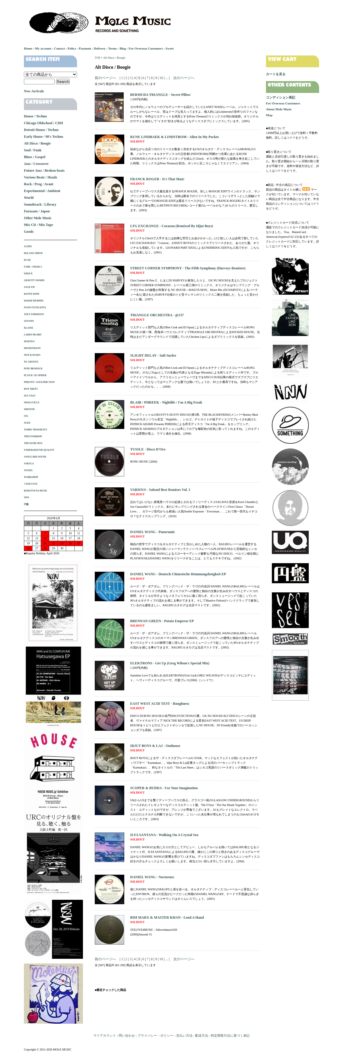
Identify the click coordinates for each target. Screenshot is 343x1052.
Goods (29, 232)
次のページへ (184, 78)
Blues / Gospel (34, 157)
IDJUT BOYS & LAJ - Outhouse (155, 746)
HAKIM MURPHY (34, 300)
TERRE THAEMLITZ (35, 429)
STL (26, 416)
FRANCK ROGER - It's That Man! (157, 179)
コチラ (291, 137)
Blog (123, 48)
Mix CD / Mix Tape (38, 225)
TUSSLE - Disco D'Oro (147, 449)
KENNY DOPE (32, 294)
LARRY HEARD (32, 334)
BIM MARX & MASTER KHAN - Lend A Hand (167, 917)
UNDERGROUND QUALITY (39, 450)
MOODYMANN (32, 348)
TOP (97, 57)
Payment (85, 48)
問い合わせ (127, 1035)
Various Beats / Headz (40, 177)
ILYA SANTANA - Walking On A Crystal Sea (164, 835)
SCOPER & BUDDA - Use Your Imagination (164, 788)
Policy (72, 48)
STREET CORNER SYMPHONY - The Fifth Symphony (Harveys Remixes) (187, 268)
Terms (112, 48)
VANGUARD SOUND (35, 456)
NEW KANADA (32, 355)
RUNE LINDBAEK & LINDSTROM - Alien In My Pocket (174, 137)
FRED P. (28, 273)
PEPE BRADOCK (33, 368)
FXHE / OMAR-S (33, 267)
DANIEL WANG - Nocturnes (152, 877)
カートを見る (275, 74)
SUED (27, 423)
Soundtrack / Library (40, 204)
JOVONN (29, 321)
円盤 (26, 504)
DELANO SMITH (33, 253)
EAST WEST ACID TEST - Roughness (159, 704)
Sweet (170, 48)
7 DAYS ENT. (31, 484)
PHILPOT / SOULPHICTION (39, 382)
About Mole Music (279, 109)
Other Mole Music (38, 218)
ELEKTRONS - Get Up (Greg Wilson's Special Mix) (169, 663)
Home (28, 48)
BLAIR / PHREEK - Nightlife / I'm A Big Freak (166, 402)
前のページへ (105, 78)
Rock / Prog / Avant (38, 184)
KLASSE (28, 328)
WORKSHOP (31, 477)
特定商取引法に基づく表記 (230, 1035)
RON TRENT (31, 389)
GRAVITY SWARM (34, 280)
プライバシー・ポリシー (155, 1035)
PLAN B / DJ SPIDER (35, 375)
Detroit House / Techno (41, 130)
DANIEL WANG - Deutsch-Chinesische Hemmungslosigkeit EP (178, 574)
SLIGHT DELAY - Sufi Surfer (153, 355)
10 (161, 78)
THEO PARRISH (33, 436)
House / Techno (35, 116)
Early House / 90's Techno (43, 137)
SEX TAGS (29, 395)
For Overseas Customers (146, 48)
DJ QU (27, 260)
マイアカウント (104, 1035)
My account (43, 48)
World (29, 198)
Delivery (100, 48)
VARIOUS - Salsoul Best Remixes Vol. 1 (160, 490)
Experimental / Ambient (42, 191)
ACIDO (28, 246)
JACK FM (29, 287)
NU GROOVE (31, 362)
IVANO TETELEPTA (35, 307)
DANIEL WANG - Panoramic (152, 532)
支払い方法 (184, 1035)
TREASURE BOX (33, 443)
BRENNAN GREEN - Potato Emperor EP (162, 621)
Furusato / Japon (37, 211)
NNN (26, 497)
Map (269, 115)
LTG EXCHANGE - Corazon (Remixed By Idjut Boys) (171, 226)
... (166, 78)
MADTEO (29, 341)
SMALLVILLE (32, 402)
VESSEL (28, 470)
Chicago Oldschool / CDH (43, 123)
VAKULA (29, 463)
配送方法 (201, 1035)
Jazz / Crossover (36, 164)
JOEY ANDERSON (34, 314)
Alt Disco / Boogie (114, 57)
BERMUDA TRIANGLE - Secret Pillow (160, 95)
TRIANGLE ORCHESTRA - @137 (157, 315)
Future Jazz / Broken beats (44, 170)
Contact (59, 48)
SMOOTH (29, 409)
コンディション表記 (280, 97)
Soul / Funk (32, 150)
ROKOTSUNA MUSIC (36, 490)
